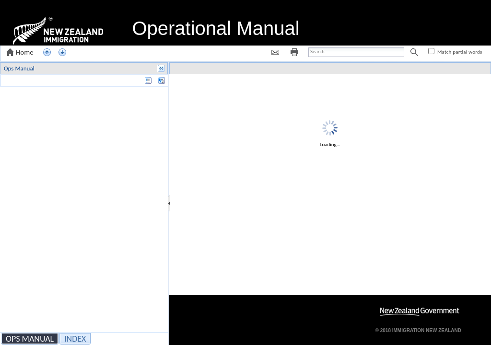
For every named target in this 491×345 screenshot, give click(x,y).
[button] (21, 52)
